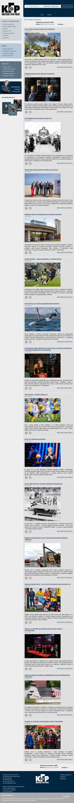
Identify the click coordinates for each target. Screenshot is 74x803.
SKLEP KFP (5, 64)
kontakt (49, 14)
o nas (42, 14)
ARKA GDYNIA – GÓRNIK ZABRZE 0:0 (36, 394)
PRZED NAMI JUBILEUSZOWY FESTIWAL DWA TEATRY (41, 170)
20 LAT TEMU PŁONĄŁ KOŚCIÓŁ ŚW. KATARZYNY (40, 29)
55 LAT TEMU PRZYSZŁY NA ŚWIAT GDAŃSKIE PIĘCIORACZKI (43, 484)
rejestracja (6, 37)
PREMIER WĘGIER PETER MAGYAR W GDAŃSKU (39, 73)
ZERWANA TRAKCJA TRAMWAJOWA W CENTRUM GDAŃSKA (43, 214)
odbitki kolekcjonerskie (9, 69)
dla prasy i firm (7, 31)
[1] (41, 24)
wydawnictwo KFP (8, 55)
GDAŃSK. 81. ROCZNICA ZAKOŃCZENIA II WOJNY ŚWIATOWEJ (44, 721)
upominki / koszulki (8, 75)
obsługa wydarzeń (8, 49)
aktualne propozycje (8, 24)
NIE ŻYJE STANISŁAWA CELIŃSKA (35, 439)
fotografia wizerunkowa (9, 51)
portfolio (5, 28)
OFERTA (4, 46)
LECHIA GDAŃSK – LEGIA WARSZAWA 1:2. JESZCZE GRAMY (43, 259)
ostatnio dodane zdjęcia (9, 26)
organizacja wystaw (8, 53)
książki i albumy (7, 66)
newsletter (6, 35)
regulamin (63, 776)
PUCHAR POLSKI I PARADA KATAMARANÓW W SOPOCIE (42, 303)
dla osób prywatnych (8, 33)
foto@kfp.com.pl (11, 783)
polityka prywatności (65, 774)
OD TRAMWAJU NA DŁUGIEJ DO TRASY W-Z (38, 118)
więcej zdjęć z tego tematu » (65, 67)
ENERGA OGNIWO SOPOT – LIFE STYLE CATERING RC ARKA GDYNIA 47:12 (48, 584)
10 (53, 24)
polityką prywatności (43, 798)
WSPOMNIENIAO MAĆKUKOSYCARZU (15, 89)
